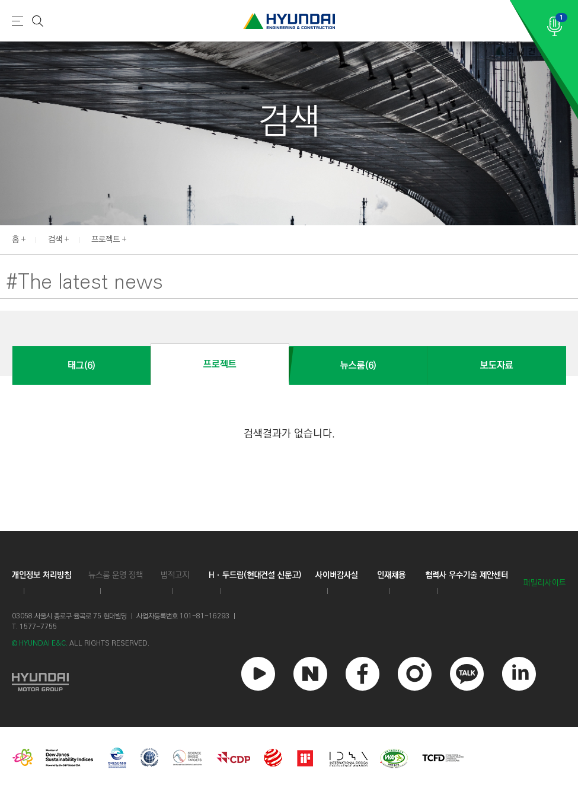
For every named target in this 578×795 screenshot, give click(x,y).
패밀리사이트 (544, 583)
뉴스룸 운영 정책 (115, 575)
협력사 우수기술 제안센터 (466, 575)
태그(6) (81, 365)
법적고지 (175, 575)
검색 (55, 239)
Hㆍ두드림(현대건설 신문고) (255, 575)
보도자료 (496, 365)
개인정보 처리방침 (41, 575)
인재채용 (391, 575)
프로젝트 (105, 239)
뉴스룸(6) (358, 365)
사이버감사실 (336, 575)
